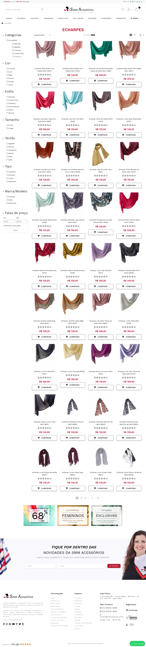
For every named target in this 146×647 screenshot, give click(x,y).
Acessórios (106, 18)
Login (53, 598)
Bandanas (78, 612)
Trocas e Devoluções (59, 617)
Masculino (63, 18)
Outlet (77, 628)
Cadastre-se (55, 601)
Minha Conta (55, 603)
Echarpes (21, 18)
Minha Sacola (56, 606)
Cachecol (34, 18)
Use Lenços (78, 18)
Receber (114, 566)
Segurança (54, 623)
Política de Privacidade (59, 625)
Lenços (8, 18)
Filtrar (15, 230)
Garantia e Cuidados (58, 612)
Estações (92, 18)
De (5, 218)
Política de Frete (57, 620)
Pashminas (48, 18)
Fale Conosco (56, 614)
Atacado (78, 620)
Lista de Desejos (57, 609)
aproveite (26, 1)
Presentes (121, 18)
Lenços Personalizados (83, 623)
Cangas (77, 609)
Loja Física (79, 625)
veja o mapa (117, 598)
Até (17, 218)
